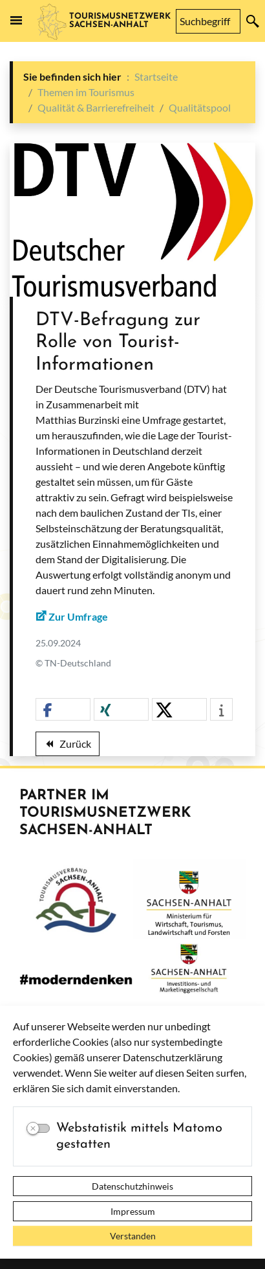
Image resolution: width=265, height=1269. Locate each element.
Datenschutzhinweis (132, 1186)
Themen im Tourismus (85, 92)
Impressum (133, 1211)
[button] (63, 710)
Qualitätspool (200, 107)
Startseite (156, 76)
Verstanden (133, 1235)
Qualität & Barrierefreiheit (95, 107)
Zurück (67, 745)
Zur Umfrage (78, 616)
